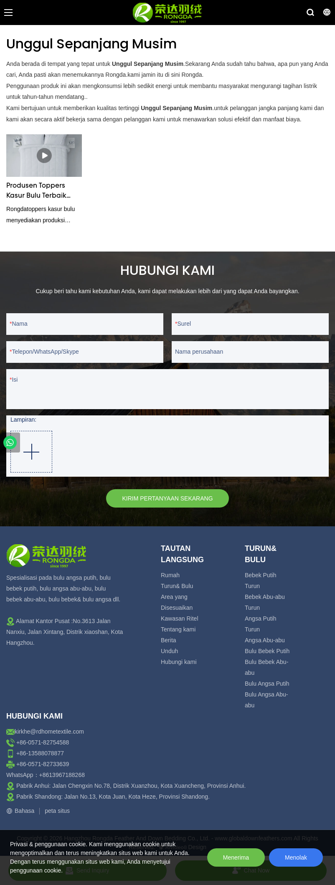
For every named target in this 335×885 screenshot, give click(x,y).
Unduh (169, 651)
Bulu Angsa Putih (267, 683)
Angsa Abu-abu (265, 640)
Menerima (236, 857)
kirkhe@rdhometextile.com (49, 731)
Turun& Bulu (177, 586)
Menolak (296, 857)
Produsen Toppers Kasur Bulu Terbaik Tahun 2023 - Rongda (42, 192)
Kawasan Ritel (179, 618)
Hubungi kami (179, 662)
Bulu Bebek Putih (267, 651)
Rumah (170, 575)
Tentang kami (178, 629)
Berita (168, 640)
